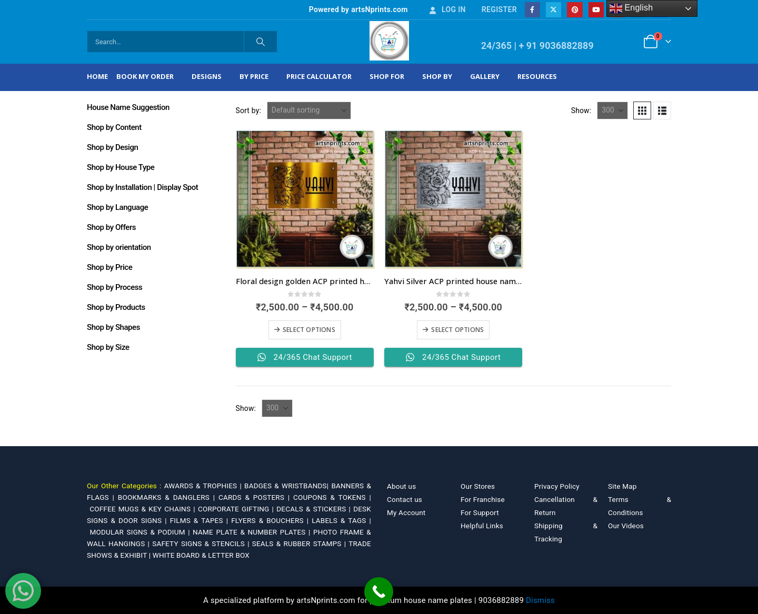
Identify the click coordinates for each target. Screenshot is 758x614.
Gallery (485, 76)
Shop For (387, 76)
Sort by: (249, 110)
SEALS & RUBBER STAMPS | (300, 543)
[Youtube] (596, 9)
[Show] (612, 110)
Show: (581, 110)
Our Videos (626, 525)
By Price (254, 76)
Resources (537, 76)
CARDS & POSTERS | (255, 497)
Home (97, 76)
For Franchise (483, 499)
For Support (480, 512)
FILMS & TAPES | (201, 520)
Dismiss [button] (540, 600)
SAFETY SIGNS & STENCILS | (202, 543)
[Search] (260, 41)
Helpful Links (482, 525)
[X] (553, 9)
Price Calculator (319, 76)
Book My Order (145, 76)
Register (499, 9)
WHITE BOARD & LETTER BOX (201, 555)
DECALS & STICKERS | (314, 509)
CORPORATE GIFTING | (237, 509)
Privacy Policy (557, 486)
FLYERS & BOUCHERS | (271, 520)
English (631, 8)
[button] (642, 110)
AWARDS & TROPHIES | (203, 485)
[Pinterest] (574, 9)
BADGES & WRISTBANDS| (287, 485)
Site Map (622, 486)
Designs (207, 76)
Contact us (404, 499)
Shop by (437, 76)
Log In (447, 9)
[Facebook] (532, 9)
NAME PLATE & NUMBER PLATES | (253, 532)
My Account (406, 512)
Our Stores (478, 486)
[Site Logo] (389, 41)
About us (401, 486)
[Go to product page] (304, 198)
